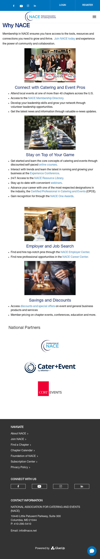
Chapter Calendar (22, 450)
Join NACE (17, 439)
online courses (48, 165)
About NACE (18, 434)
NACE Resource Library (48, 178)
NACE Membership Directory (45, 98)
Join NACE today (64, 39)
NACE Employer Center (75, 252)
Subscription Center (23, 462)
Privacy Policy (19, 467)
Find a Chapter (20, 445)
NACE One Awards (61, 196)
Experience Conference (44, 173)
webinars (56, 183)
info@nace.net (28, 531)
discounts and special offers (37, 306)
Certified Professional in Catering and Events (58, 191)
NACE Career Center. (75, 257)
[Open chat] (92, 551)
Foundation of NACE (23, 456)
